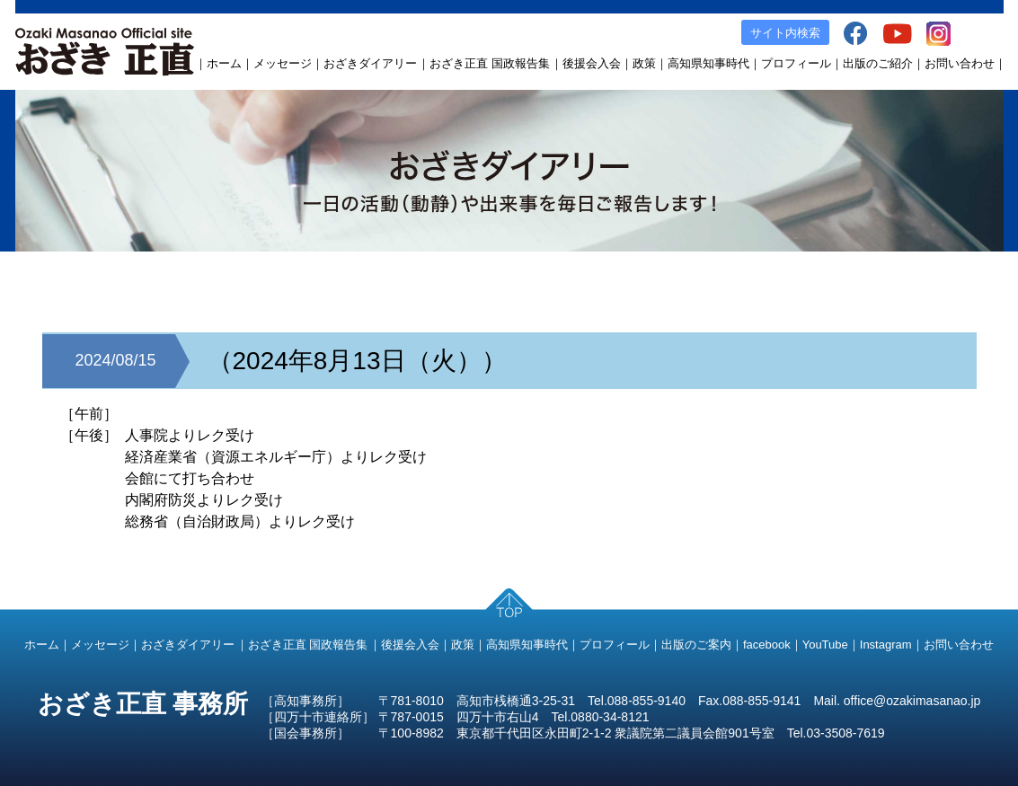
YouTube (825, 644)
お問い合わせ (960, 63)
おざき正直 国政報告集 (489, 63)
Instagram (886, 644)
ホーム (224, 63)
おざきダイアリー (370, 63)
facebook (767, 644)
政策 (644, 63)
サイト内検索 (785, 33)
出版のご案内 (696, 644)
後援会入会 (591, 63)
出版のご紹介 (878, 63)
